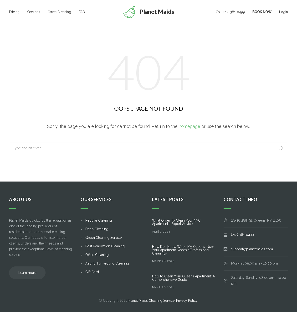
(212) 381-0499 (242, 235)
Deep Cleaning (96, 229)
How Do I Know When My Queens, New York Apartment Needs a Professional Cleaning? (183, 250)
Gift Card (92, 272)
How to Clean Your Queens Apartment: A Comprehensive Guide (183, 277)
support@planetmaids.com (252, 249)
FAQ (82, 12)
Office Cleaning (59, 12)
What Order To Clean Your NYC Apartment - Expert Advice (176, 222)
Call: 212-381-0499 (230, 12)
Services (33, 12)
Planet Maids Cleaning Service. (152, 300)
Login (283, 12)
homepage (189, 126)
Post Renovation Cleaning (105, 246)
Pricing (14, 12)
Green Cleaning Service (103, 237)
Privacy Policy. (187, 300)
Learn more (27, 273)
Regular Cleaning (98, 220)
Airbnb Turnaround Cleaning (107, 263)
